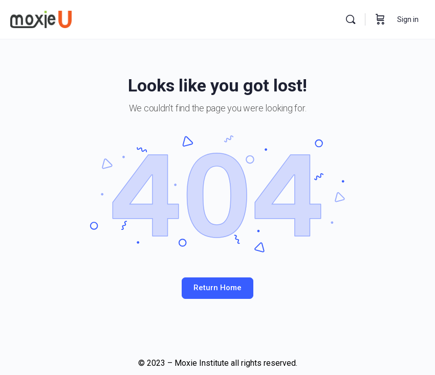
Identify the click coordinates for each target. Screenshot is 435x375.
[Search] (350, 19)
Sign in (408, 19)
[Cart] (380, 19)
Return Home (217, 287)
